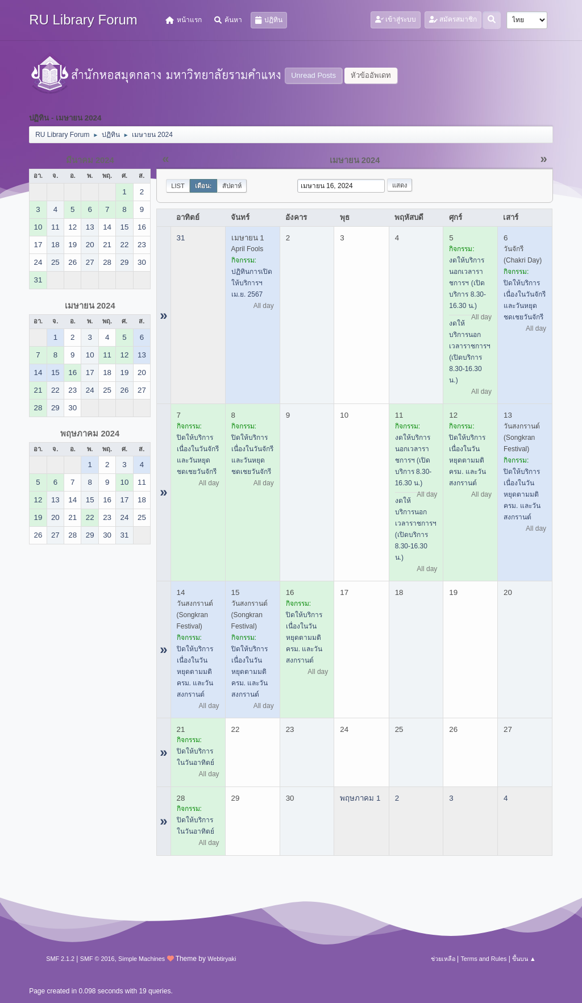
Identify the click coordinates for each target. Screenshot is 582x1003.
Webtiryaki (221, 958)
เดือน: (203, 185)
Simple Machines (141, 958)
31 (181, 238)
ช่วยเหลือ (443, 958)
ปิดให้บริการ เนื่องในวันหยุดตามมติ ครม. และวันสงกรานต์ (467, 460)
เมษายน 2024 (90, 305)
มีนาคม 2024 (90, 160)
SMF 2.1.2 (60, 958)
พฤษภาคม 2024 (89, 433)
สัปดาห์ (232, 185)
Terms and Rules (483, 958)
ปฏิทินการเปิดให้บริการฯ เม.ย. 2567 (251, 283)
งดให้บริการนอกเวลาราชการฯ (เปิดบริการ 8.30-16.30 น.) (467, 283)
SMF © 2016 (97, 958)
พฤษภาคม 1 (360, 798)
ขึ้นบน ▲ (524, 958)
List (178, 185)
